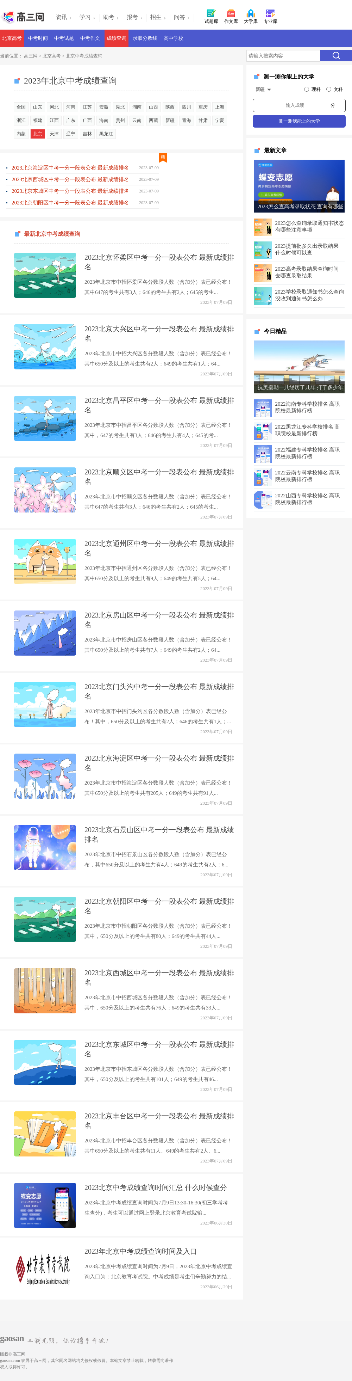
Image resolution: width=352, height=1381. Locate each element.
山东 (37, 107)
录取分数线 (145, 38)
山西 (153, 107)
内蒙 (21, 133)
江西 (54, 120)
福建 (37, 120)
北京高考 (12, 38)
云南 (137, 120)
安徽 (103, 107)
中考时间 (38, 38)
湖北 (120, 107)
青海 (186, 120)
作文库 (231, 16)
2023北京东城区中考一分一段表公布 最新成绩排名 (70, 191)
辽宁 (70, 133)
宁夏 (219, 120)
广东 (70, 120)
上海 (219, 107)
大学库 (251, 16)
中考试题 (64, 38)
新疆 (170, 120)
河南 (70, 107)
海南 (103, 120)
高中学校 (173, 38)
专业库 (270, 16)
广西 (87, 120)
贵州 (120, 120)
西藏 (153, 120)
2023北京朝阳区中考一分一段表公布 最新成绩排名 (70, 202)
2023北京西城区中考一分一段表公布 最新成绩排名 (70, 179)
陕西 (170, 107)
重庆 (203, 107)
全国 (21, 107)
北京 (37, 133)
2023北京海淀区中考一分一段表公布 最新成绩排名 (70, 168)
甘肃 (203, 120)
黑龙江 (106, 133)
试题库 (211, 16)
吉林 (87, 133)
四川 (186, 107)
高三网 (30, 56)
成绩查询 (116, 38)
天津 (54, 133)
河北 (54, 107)
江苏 (87, 107)
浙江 (21, 120)
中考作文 (90, 38)
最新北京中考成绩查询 (52, 229)
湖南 (137, 107)
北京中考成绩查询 (84, 56)
